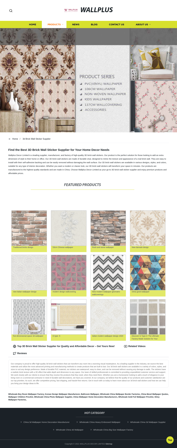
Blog (94, 24)
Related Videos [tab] (135, 346)
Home (32, 24)
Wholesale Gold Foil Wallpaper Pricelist (135, 397)
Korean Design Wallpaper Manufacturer (62, 394)
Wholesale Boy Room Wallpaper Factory (26, 394)
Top (170, 440)
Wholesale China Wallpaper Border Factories (120, 394)
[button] (10, 11)
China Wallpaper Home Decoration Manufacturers (95, 397)
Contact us (116, 24)
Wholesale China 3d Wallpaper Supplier (150, 422)
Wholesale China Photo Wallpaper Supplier (53, 397)
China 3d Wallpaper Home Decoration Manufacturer (49, 422)
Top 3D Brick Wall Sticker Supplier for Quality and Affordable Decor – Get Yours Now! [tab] (64, 346)
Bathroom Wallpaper (90, 394)
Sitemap (108, 444)
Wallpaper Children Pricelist (20, 397)
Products (54, 24)
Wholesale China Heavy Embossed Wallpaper (102, 422)
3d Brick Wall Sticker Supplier (37, 139)
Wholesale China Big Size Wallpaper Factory (116, 430)
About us (142, 24)
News (75, 24)
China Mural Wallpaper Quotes (154, 394)
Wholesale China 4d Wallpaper (72, 430)
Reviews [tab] (20, 353)
